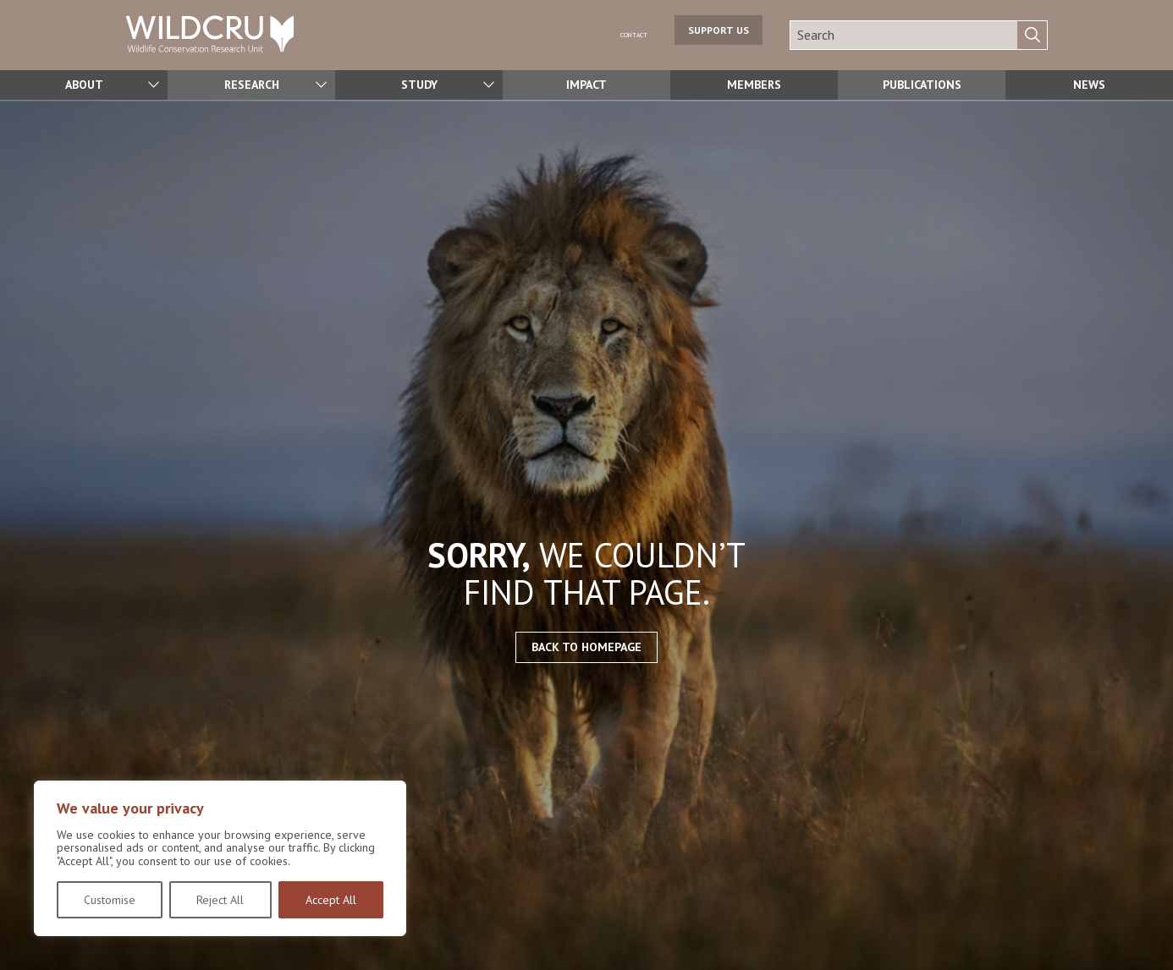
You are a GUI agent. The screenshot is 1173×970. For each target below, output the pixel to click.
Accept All (331, 899)
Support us (718, 35)
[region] (220, 858)
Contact (622, 33)
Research (251, 85)
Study (419, 85)
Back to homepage (586, 647)
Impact (586, 85)
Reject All (220, 899)
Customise (109, 899)
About (84, 85)
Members (754, 85)
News (1089, 85)
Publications (921, 85)
